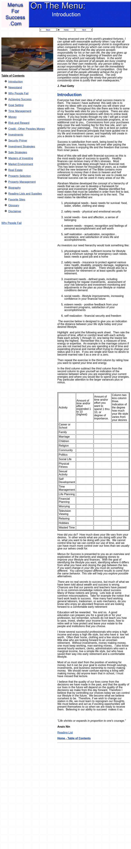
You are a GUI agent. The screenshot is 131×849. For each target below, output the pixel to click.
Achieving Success (19, 99)
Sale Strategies (17, 152)
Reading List (65, 732)
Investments (15, 134)
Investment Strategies (21, 146)
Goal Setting (16, 105)
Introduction (15, 81)
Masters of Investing (20, 158)
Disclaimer (14, 211)
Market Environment (20, 164)
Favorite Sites (16, 199)
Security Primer (17, 140)
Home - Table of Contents (74, 738)
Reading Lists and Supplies (25, 193)
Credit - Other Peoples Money (26, 128)
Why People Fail (18, 93)
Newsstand (15, 87)
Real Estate (15, 170)
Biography (14, 187)
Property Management (22, 181)
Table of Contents (13, 75)
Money (12, 117)
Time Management (19, 111)
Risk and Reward (18, 122)
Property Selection (19, 175)
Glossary (13, 205)
